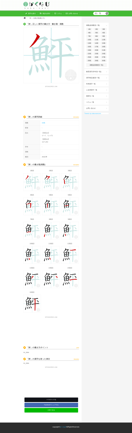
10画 (89, 40)
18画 (103, 47)
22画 (89, 53)
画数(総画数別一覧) (96, 65)
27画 (103, 57)
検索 (107, 13)
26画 (96, 57)
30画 (103, 60)
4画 (89, 33)
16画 (43, 123)
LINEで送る (51, 410)
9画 (103, 36)
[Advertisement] (51, 99)
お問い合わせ (91, 108)
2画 (96, 29)
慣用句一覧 (90, 96)
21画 (103, 50)
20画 (96, 50)
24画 (103, 53)
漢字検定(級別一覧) (93, 78)
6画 (103, 33)
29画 (96, 60)
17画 (96, 47)
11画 (96, 40)
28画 (89, 60)
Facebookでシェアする (51, 405)
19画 (89, 50)
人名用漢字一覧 (91, 90)
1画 (89, 29)
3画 (103, 29)
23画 (96, 53)
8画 (96, 36)
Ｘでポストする (51, 399)
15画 (103, 43)
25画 (89, 57)
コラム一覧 (90, 102)
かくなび (63, 427)
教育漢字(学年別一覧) (93, 72)
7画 (89, 36)
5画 (96, 33)
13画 (89, 43)
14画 (96, 43)
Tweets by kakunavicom (92, 113)
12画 (103, 40)
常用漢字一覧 (91, 84)
